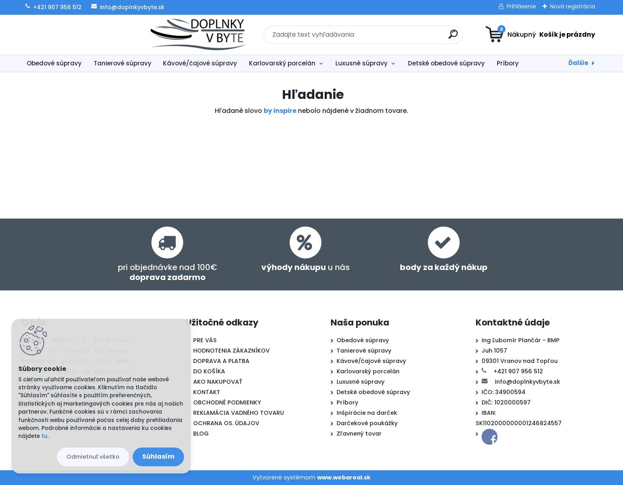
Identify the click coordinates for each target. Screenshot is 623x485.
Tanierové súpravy (122, 63)
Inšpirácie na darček (367, 413)
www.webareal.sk (343, 477)
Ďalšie (578, 63)
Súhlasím (158, 456)
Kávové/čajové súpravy (200, 63)
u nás (305, 267)
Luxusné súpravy (361, 63)
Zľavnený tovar (359, 434)
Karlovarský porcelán (282, 63)
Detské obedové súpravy (446, 63)
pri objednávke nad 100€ (167, 272)
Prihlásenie (521, 6)
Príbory (508, 63)
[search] (389, 37)
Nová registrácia (572, 6)
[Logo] (70, 35)
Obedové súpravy (54, 63)
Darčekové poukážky (367, 423)
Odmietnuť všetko (93, 457)
